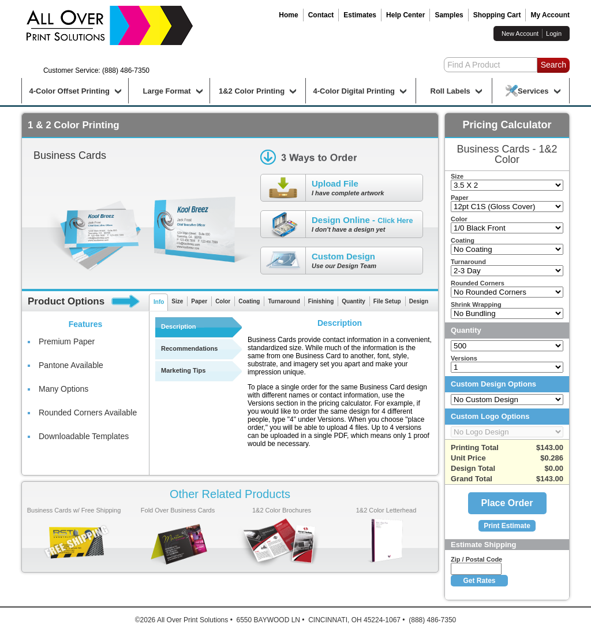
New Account (520, 33)
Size (177, 301)
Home (288, 15)
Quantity (353, 301)
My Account (550, 15)
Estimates (359, 15)
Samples (449, 15)
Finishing (321, 301)
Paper (199, 301)
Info (159, 302)
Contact (321, 15)
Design (418, 301)
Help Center (405, 15)
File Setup (387, 301)
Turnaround (284, 301)
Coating (249, 301)
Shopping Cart (497, 15)
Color (222, 301)
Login (554, 33)
